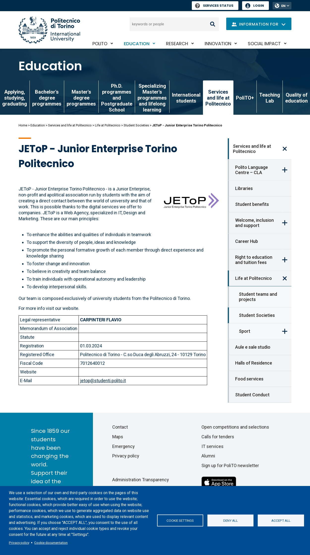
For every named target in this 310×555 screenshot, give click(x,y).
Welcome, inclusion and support (254, 223)
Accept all (280, 520)
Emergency (123, 446)
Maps (117, 436)
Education (136, 43)
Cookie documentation (51, 543)
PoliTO (99, 43)
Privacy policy (19, 543)
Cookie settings (180, 520)
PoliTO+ (245, 98)
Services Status (214, 5)
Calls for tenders (217, 436)
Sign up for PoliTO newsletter (230, 465)
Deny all (230, 520)
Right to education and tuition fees (253, 260)
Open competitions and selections (235, 427)
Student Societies (136, 125)
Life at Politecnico (107, 125)
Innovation (218, 43)
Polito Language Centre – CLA (251, 170)
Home (23, 125)
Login (258, 5)
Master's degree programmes (81, 98)
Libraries (244, 188)
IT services (212, 446)
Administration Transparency (140, 479)
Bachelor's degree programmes (46, 98)
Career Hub (246, 241)
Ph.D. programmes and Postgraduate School (116, 98)
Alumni (208, 455)
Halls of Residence (253, 363)
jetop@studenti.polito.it (103, 380)
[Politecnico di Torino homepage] (49, 29)
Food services (249, 378)
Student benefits (252, 204)
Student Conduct (252, 394)
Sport (244, 331)
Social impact (264, 43)
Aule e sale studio (252, 347)
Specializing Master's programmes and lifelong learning (152, 98)
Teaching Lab (269, 98)
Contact (120, 427)
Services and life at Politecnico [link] (218, 98)
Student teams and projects (258, 297)
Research (177, 43)
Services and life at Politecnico (70, 125)
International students (186, 98)
